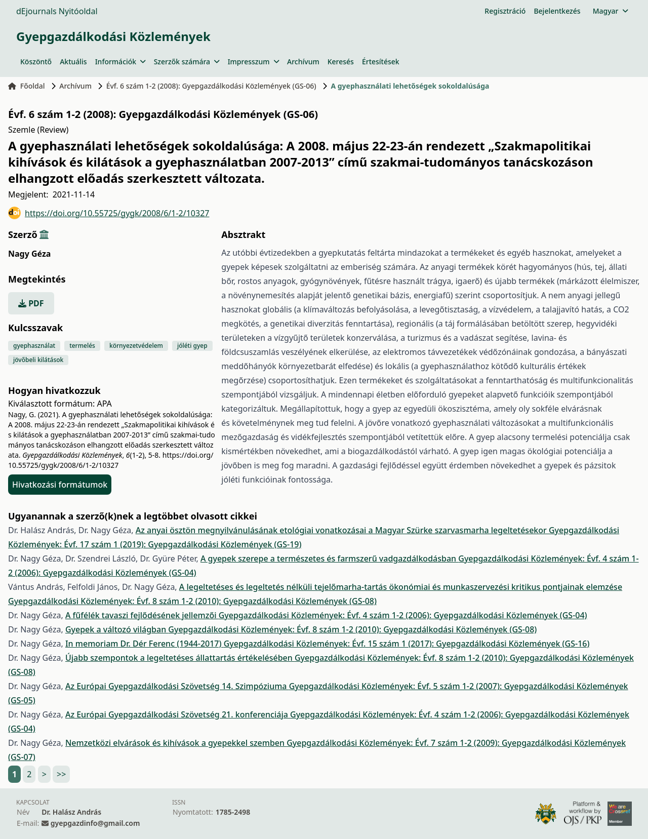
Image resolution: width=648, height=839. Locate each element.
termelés (82, 345)
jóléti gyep (192, 345)
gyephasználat (34, 345)
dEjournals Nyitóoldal (57, 11)
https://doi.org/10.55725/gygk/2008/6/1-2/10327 (108, 213)
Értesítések (380, 61)
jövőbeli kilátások (38, 359)
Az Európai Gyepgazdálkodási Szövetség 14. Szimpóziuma (177, 686)
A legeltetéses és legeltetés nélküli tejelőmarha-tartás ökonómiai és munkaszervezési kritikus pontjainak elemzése (400, 586)
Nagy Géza (29, 253)
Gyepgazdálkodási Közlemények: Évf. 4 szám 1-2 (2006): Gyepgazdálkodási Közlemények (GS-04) (403, 615)
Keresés (341, 61)
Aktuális (73, 61)
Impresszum (253, 61)
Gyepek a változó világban (116, 629)
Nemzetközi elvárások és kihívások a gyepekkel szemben (176, 742)
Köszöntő (36, 61)
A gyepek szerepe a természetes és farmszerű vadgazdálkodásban (329, 558)
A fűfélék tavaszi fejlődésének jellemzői (142, 615)
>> (61, 774)
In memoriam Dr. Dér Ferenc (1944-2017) (144, 643)
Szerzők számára (187, 61)
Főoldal (26, 86)
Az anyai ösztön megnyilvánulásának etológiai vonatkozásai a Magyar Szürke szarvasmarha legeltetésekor (342, 530)
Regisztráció (504, 11)
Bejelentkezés (557, 11)
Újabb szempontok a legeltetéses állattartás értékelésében (180, 657)
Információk (120, 61)
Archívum (303, 61)
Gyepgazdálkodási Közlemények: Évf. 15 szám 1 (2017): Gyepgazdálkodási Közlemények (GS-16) (407, 643)
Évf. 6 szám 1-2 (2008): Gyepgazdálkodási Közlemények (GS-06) (211, 86)
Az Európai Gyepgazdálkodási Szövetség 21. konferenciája (177, 714)
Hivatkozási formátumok (59, 484)
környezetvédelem (136, 345)
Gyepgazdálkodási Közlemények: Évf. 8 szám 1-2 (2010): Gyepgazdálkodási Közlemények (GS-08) (192, 601)
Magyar (610, 11)
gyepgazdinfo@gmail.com (95, 823)
